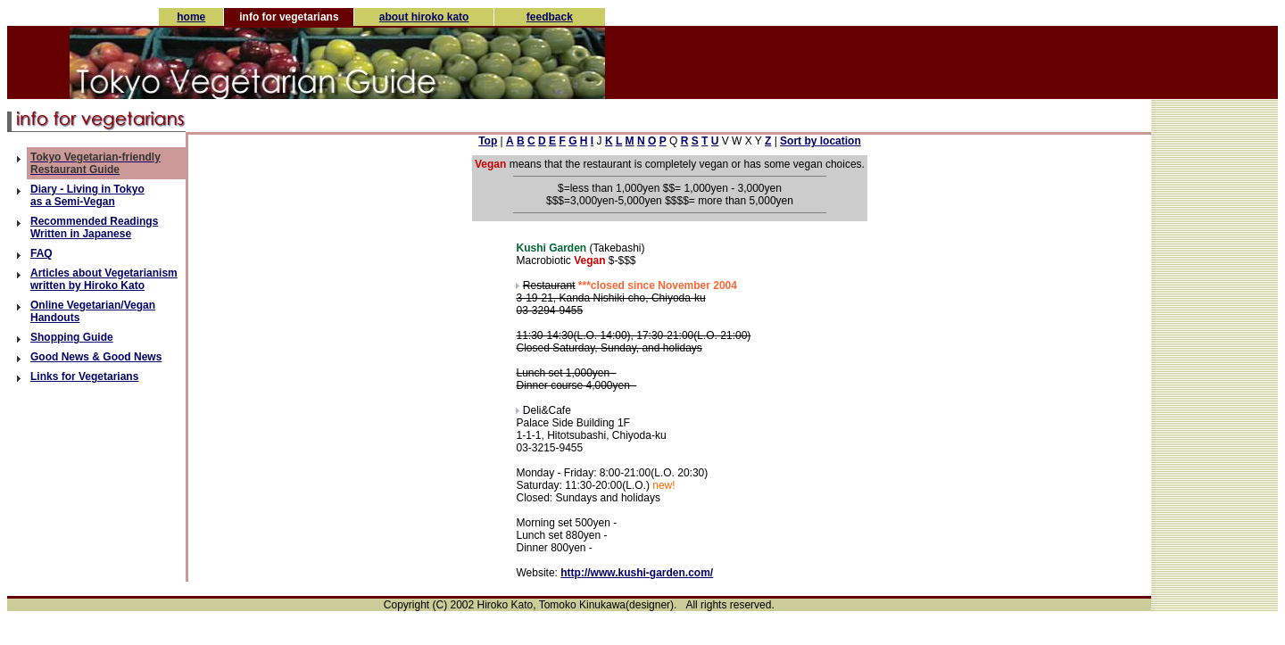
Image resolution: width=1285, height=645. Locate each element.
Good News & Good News (96, 357)
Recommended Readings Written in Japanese (94, 227)
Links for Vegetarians (84, 376)
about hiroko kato (424, 17)
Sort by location (820, 141)
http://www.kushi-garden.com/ (636, 572)
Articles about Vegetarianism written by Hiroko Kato (104, 279)
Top (487, 141)
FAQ (41, 253)
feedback (549, 17)
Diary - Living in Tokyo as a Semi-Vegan (87, 195)
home (191, 17)
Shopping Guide (71, 337)
